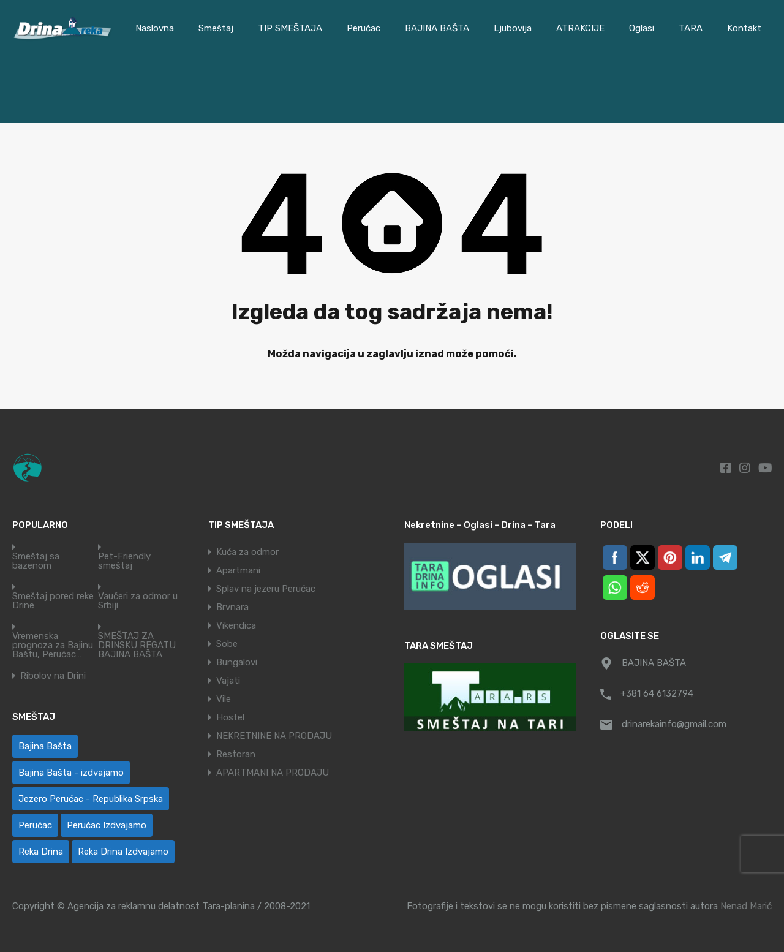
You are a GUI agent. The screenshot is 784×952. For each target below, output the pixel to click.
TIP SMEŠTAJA (290, 28)
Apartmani (238, 570)
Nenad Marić (746, 906)
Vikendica (236, 625)
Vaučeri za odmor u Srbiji (138, 601)
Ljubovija (513, 28)
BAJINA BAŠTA (437, 28)
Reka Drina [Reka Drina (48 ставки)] (40, 851)
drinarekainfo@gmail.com (674, 724)
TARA (691, 28)
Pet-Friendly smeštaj (124, 561)
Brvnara (232, 607)
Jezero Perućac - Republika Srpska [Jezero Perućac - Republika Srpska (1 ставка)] (90, 798)
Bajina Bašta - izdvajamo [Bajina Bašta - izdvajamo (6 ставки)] (71, 772)
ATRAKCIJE (580, 28)
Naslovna (154, 28)
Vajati (228, 680)
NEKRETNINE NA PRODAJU (274, 735)
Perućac (363, 28)
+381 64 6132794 (656, 693)
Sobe (227, 643)
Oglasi (641, 28)
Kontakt (744, 28)
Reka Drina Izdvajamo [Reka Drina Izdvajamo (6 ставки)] (123, 851)
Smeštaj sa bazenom (35, 561)
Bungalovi (236, 662)
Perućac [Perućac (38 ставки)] (35, 825)
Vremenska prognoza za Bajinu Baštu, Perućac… (52, 645)
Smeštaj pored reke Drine (53, 601)
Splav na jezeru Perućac (265, 588)
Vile (223, 699)
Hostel (230, 717)
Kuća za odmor (247, 551)
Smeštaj (215, 28)
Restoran (235, 754)
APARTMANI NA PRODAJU (272, 772)
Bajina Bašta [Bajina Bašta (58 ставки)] (45, 746)
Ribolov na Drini (53, 676)
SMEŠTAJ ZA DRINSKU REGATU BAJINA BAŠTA (137, 645)
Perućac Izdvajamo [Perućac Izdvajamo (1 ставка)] (106, 825)
